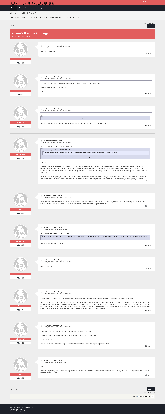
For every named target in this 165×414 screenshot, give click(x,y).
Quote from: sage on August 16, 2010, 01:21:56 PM (55, 115)
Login (34, 8)
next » (153, 23)
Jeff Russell (20, 306)
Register (42, 8)
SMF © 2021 (21, 407)
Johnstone (20, 123)
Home (13, 8)
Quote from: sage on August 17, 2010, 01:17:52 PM (55, 233)
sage (20, 59)
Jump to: (134, 396)
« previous (147, 23)
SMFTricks (19, 409)
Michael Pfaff (20, 154)
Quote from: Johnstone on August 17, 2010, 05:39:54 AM (56, 146)
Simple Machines (30, 407)
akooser (20, 91)
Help (20, 8)
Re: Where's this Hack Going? (52, 45)
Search (27, 8)
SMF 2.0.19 (13, 407)
